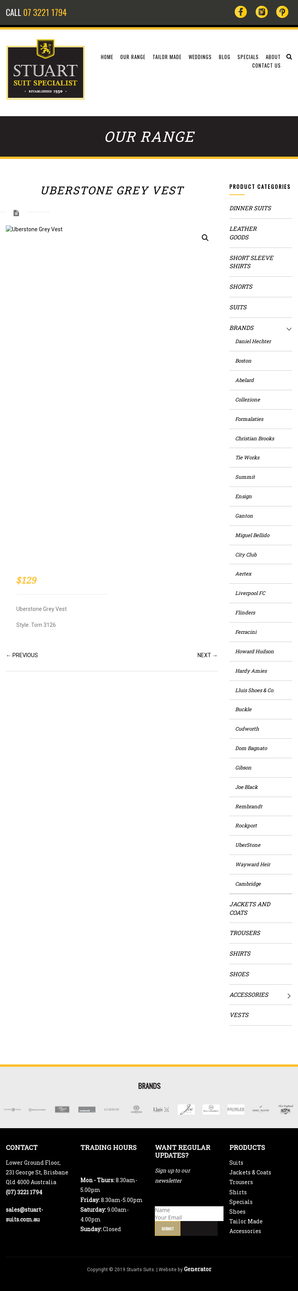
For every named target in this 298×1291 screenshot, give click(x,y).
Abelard (244, 380)
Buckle (243, 709)
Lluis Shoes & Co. (254, 690)
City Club (245, 554)
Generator (197, 1269)
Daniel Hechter (253, 341)
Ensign (243, 496)
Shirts (239, 953)
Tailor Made (246, 1221)
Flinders (245, 612)
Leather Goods (242, 233)
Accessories (248, 994)
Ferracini (245, 631)
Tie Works (247, 457)
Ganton (244, 515)
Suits (237, 307)
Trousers (244, 933)
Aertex (243, 573)
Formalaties (249, 418)
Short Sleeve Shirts (251, 262)
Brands (241, 327)
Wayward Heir (252, 864)
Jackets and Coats (249, 908)
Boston (243, 360)
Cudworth (247, 728)
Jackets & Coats (250, 1172)
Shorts (240, 286)
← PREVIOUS (22, 655)
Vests (238, 1015)
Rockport (246, 825)
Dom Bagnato (251, 748)
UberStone (247, 844)
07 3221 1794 (45, 12)
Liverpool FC (250, 593)
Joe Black (246, 786)
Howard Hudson (254, 651)
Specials (241, 1202)
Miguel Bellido (252, 535)
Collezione (247, 399)
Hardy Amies (251, 670)
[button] (205, 238)
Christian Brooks (254, 438)
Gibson (243, 767)
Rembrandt (248, 806)
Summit (245, 476)
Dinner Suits (250, 208)
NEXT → (208, 655)
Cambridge (248, 883)
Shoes (239, 974)
